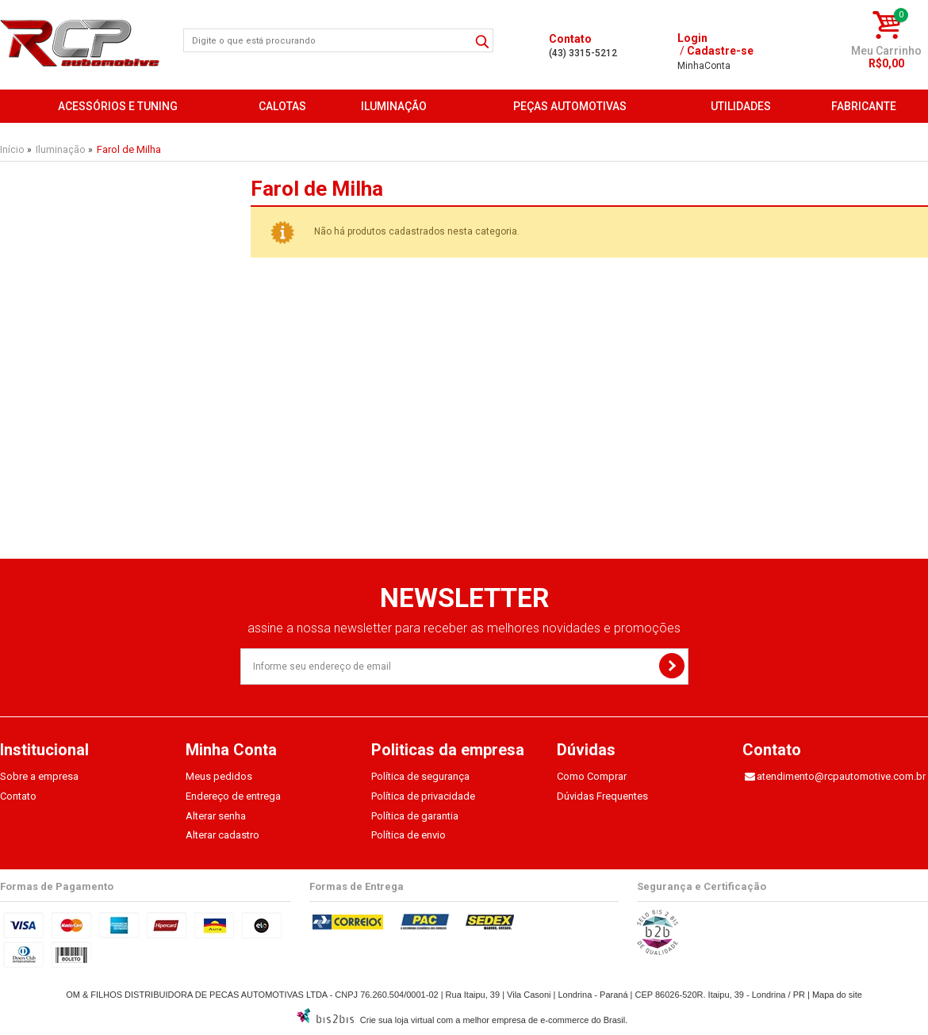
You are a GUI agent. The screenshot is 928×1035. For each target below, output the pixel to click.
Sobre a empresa (39, 776)
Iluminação (394, 106)
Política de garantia (414, 816)
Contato (18, 796)
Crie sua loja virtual (397, 1020)
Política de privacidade (423, 796)
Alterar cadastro (222, 835)
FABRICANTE (863, 106)
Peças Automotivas (570, 106)
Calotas (282, 106)
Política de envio (408, 835)
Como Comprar (592, 776)
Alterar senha (216, 816)
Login (692, 38)
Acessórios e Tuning (118, 106)
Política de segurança (420, 776)
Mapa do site (837, 994)
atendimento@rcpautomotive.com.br (841, 776)
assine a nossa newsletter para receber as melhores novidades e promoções (464, 628)
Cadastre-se (720, 50)
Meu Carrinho (886, 50)
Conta (704, 65)
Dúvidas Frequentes (602, 796)
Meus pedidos (219, 776)
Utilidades (741, 106)
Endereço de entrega (233, 796)
